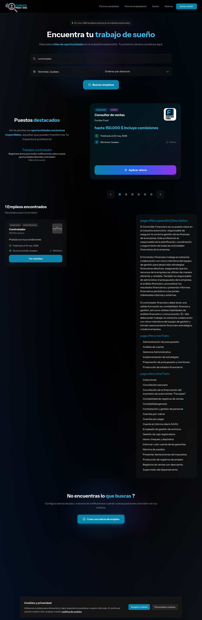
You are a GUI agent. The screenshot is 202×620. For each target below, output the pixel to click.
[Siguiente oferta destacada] (160, 194)
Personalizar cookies (164, 607)
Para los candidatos (109, 6)
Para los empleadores (136, 6)
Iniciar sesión (186, 6)
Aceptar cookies (139, 607)
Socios (155, 6)
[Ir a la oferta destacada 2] (126, 194)
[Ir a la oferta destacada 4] (139, 194)
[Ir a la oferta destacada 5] (145, 194)
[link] (135, 141)
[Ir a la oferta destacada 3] (132, 194)
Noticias (169, 6)
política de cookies (72, 611)
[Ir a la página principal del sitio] (16, 6)
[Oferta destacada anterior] (110, 194)
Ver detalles (36, 258)
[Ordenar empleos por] (137, 71)
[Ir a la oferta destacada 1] (120, 194)
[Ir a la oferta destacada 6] (151, 194)
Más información (37, 160)
